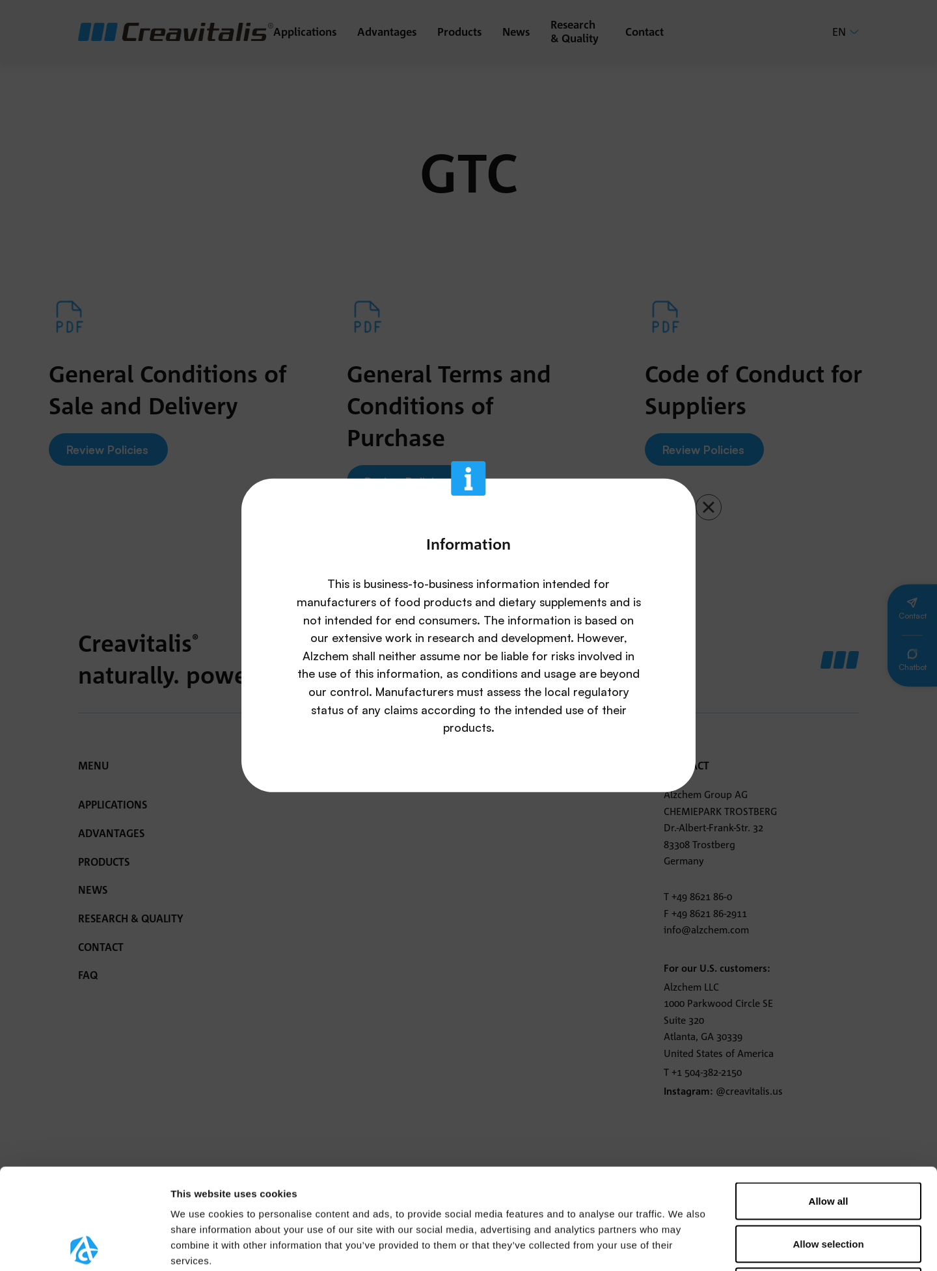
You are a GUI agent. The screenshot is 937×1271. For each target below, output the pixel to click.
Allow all (829, 1100)
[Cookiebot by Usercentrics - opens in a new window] (84, 1245)
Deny (829, 1185)
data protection (393, 1175)
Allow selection (828, 1143)
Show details (683, 1245)
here (209, 1191)
